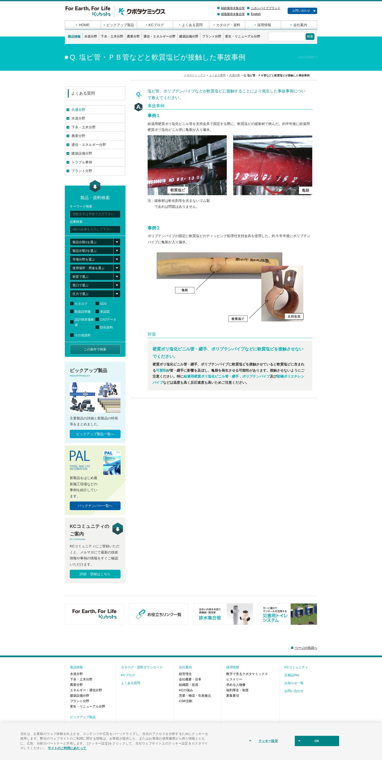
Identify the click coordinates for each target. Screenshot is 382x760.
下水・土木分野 (112, 36)
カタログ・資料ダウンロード (142, 667)
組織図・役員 (188, 685)
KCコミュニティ (296, 667)
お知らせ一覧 (294, 683)
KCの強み (186, 690)
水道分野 (90, 36)
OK (316, 741)
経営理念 (185, 674)
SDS (103, 304)
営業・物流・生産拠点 (195, 695)
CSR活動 (185, 701)
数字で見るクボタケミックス (247, 674)
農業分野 (133, 36)
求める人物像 (235, 685)
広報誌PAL (292, 675)
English (255, 14)
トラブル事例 (81, 162)
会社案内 (300, 25)
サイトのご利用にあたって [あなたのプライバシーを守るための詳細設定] (67, 748)
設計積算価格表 (84, 322)
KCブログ (156, 25)
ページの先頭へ (306, 648)
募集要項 (232, 695)
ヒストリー (234, 679)
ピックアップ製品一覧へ (95, 434)
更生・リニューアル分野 (242, 36)
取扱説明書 (83, 311)
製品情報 (74, 36)
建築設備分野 (188, 36)
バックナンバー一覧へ (95, 506)
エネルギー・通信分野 (86, 690)
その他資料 (83, 335)
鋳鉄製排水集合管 (233, 8)
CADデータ (108, 319)
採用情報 (264, 25)
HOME (84, 25)
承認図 (105, 311)
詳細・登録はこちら (95, 574)
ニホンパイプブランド (265, 8)
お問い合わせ (301, 10)
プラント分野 (211, 36)
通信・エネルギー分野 (159, 36)
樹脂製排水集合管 (233, 14)
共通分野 (78, 110)
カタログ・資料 (228, 25)
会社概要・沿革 (190, 679)
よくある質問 (192, 25)
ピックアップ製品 (120, 25)
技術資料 (106, 327)
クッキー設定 (268, 741)
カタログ (81, 304)
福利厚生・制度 (237, 690)
